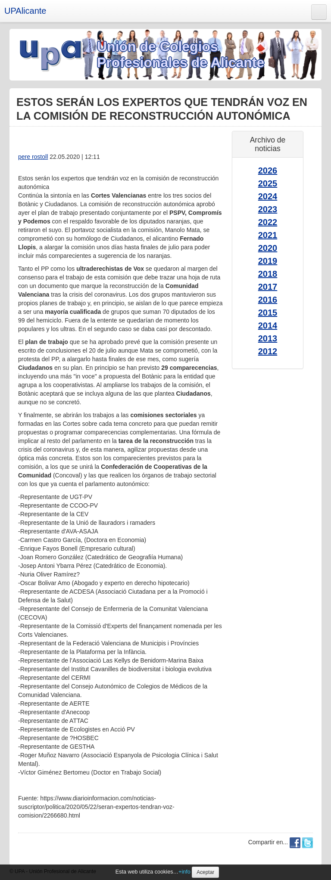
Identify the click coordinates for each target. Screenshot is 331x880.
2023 (268, 209)
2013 (268, 338)
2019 (268, 261)
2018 (268, 274)
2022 (268, 222)
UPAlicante (25, 10)
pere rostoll (33, 156)
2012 (268, 351)
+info (184, 872)
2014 (268, 325)
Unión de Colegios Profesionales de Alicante (180, 54)
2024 (268, 196)
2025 (268, 183)
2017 (268, 286)
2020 (268, 248)
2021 (268, 235)
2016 (268, 299)
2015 (268, 312)
